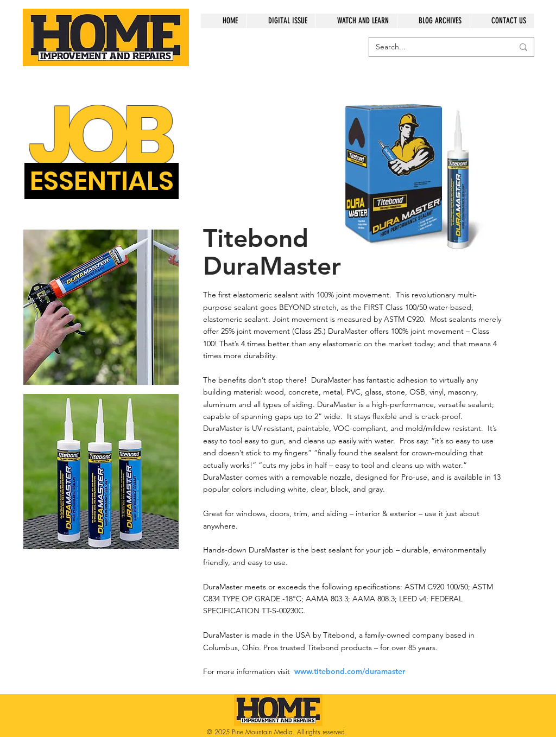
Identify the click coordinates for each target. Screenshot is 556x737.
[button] (101, 181)
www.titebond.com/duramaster (349, 671)
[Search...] (436, 47)
